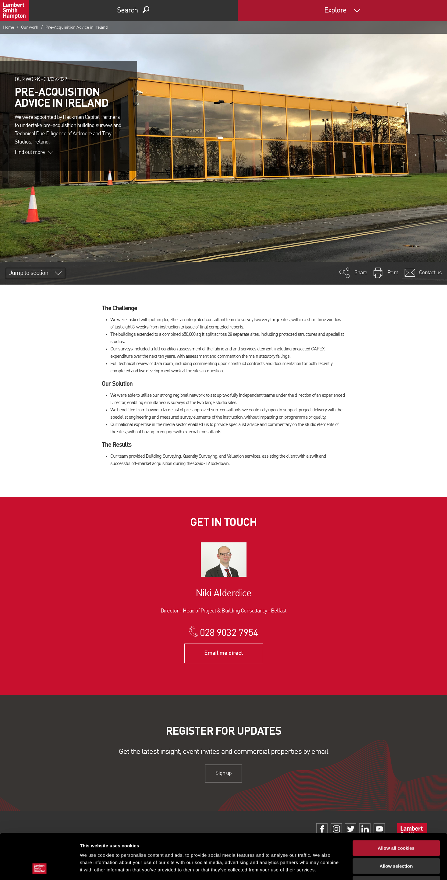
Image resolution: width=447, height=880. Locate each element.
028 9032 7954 (229, 633)
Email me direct (223, 653)
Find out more (34, 152)
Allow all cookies (396, 805)
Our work (29, 27)
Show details (320, 868)
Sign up (223, 773)
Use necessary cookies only (396, 841)
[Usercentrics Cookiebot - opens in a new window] (39, 868)
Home (8, 27)
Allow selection (396, 823)
